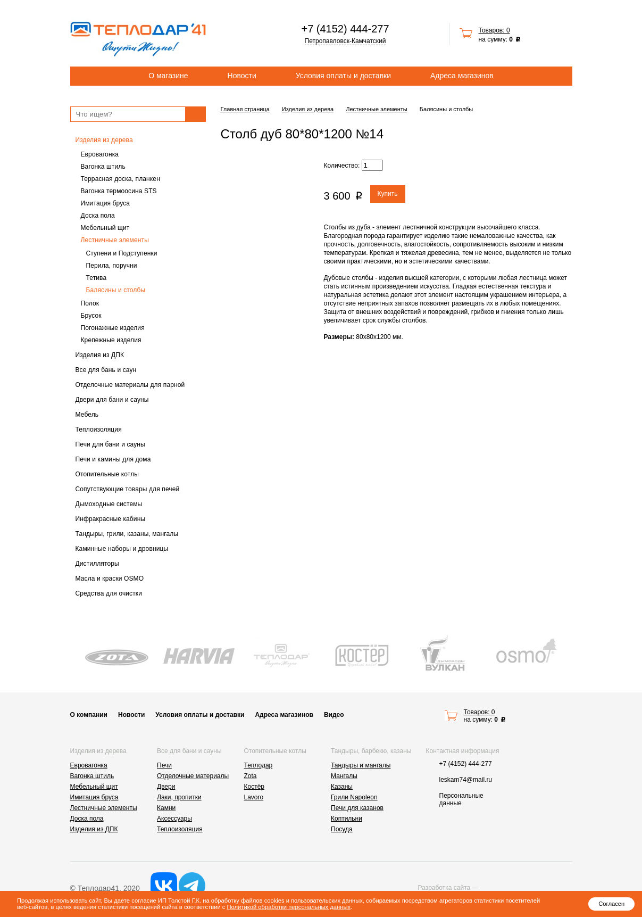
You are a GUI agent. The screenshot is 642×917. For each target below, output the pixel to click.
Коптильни (346, 818)
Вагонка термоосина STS (119, 191)
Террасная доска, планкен (120, 179)
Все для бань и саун (106, 370)
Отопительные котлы (107, 474)
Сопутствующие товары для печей (128, 489)
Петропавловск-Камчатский (345, 41)
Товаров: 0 (494, 30)
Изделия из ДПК (100, 355)
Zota (250, 776)
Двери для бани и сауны (112, 399)
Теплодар (258, 765)
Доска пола (98, 215)
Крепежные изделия (111, 340)
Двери (166, 786)
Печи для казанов (357, 808)
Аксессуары (174, 818)
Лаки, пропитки (179, 797)
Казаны (342, 786)
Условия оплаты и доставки (343, 75)
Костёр (254, 786)
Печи (164, 765)
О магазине (168, 75)
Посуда (342, 829)
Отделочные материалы (193, 776)
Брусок (91, 315)
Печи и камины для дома (113, 459)
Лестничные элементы (115, 240)
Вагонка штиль (103, 166)
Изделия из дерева (104, 140)
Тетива (96, 278)
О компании (89, 714)
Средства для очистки (109, 593)
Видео (334, 714)
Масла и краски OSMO (110, 578)
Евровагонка (100, 154)
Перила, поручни (111, 265)
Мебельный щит (105, 228)
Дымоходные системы (109, 504)
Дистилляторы (97, 563)
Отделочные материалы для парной (130, 385)
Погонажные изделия (113, 328)
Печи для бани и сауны (110, 444)
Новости (242, 75)
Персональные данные (461, 799)
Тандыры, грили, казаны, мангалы (127, 534)
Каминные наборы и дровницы (122, 548)
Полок (90, 303)
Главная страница (245, 109)
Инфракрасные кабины (111, 519)
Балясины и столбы (116, 290)
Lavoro (254, 797)
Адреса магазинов (462, 75)
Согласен (611, 904)
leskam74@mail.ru (466, 779)
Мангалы (344, 776)
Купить (388, 193)
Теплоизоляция (99, 429)
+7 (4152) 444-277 (345, 29)
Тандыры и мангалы (360, 765)
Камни (166, 808)
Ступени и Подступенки (121, 253)
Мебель (87, 414)
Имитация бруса (105, 203)
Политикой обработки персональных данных (289, 907)
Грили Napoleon (354, 797)
